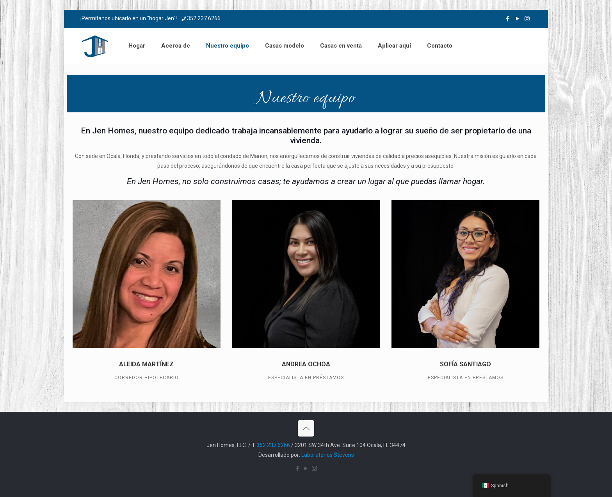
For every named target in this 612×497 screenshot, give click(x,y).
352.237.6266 (273, 445)
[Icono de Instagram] (527, 18)
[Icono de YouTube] (517, 18)
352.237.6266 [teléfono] (204, 18)
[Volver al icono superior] (306, 428)
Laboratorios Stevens (327, 455)
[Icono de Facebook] (508, 18)
